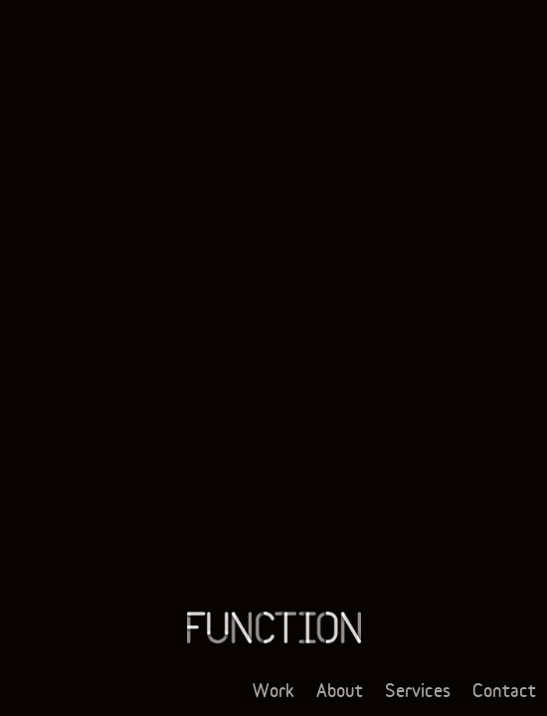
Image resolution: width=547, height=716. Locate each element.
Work (273, 690)
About (339, 690)
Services (418, 690)
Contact (504, 690)
